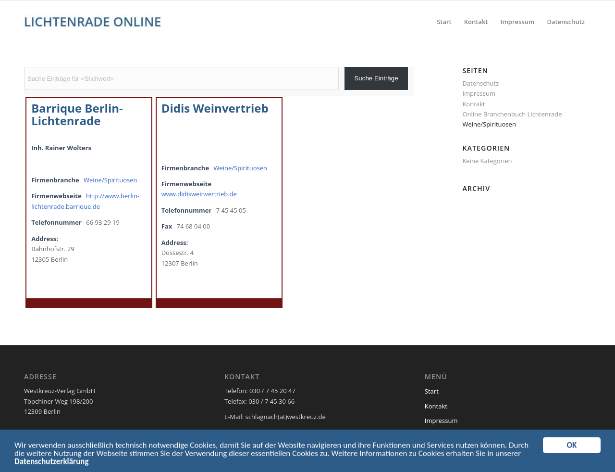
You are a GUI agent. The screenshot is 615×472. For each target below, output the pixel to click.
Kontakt (473, 104)
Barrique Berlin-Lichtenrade (77, 114)
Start (432, 391)
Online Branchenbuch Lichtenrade (512, 114)
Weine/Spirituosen (110, 180)
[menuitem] (444, 21)
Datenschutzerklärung (51, 464)
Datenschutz (480, 83)
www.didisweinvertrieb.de (199, 194)
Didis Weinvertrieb (215, 108)
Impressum (478, 93)
